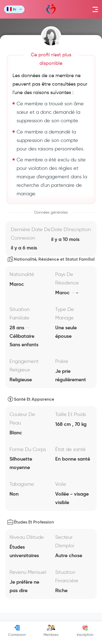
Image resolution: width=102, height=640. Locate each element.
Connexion (17, 631)
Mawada (51, 9)
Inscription (85, 631)
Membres (51, 631)
